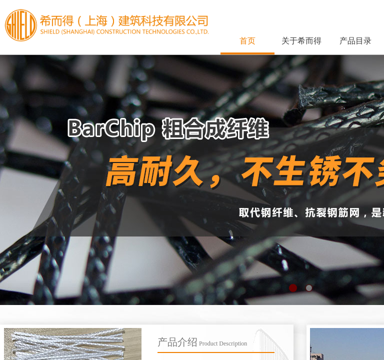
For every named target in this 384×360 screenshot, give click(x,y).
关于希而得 (302, 40)
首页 (248, 40)
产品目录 (356, 40)
